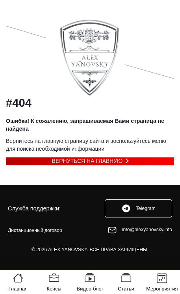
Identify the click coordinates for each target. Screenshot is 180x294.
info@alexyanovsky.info (140, 230)
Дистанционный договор (35, 230)
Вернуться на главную (87, 161)
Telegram (138, 208)
